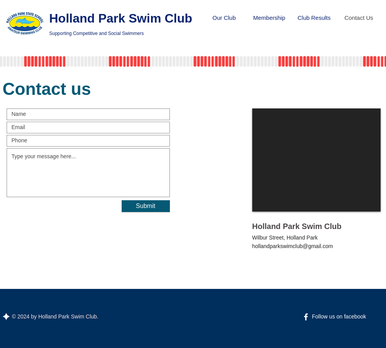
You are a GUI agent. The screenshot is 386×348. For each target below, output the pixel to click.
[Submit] (146, 206)
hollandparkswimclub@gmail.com (292, 246)
